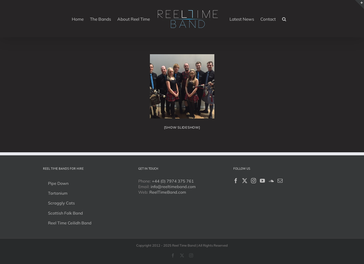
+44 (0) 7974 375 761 (173, 181)
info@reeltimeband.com (173, 186)
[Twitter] (244, 180)
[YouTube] (262, 180)
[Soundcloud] (271, 180)
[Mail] (280, 180)
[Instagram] (253, 180)
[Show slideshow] (182, 127)
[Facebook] (235, 180)
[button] (284, 18)
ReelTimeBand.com (167, 192)
